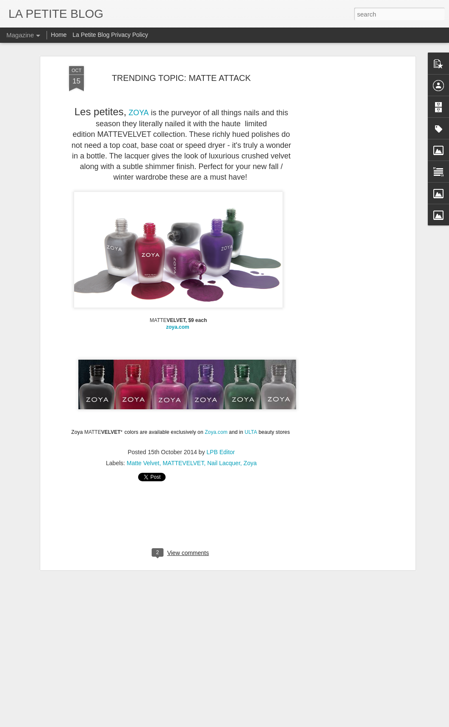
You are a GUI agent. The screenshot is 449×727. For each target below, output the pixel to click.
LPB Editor (221, 451)
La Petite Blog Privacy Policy (110, 34)
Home (59, 34)
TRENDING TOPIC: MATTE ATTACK (181, 76)
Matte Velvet (143, 462)
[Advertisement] (340, 199)
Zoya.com (216, 431)
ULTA (251, 431)
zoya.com (178, 326)
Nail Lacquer (223, 462)
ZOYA (138, 111)
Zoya (250, 462)
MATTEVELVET (183, 462)
